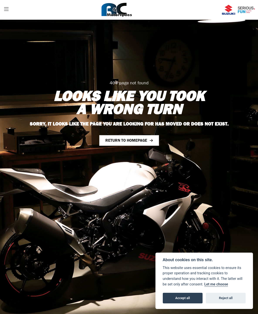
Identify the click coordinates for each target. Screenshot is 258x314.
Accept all (182, 298)
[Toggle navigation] (6, 10)
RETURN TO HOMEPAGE (126, 140)
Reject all (226, 298)
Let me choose (216, 284)
